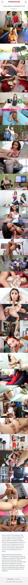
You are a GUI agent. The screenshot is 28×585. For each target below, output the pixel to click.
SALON (14, 2)
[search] (25, 1)
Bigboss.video (17, 579)
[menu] (2, 1)
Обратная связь (10, 579)
